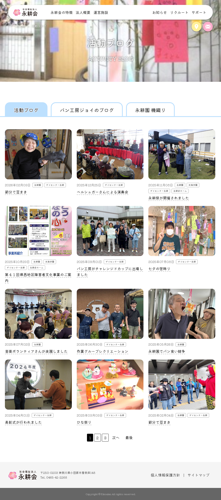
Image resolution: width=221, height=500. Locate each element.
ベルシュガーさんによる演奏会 (102, 191)
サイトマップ (198, 475)
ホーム (20, 26)
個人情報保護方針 (165, 475)
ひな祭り (84, 422)
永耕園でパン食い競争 (166, 351)
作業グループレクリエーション (102, 351)
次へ (116, 437)
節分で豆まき (16, 191)
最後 (129, 437)
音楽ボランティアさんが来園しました (36, 351)
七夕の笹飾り (159, 268)
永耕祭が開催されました (168, 197)
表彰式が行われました (23, 422)
